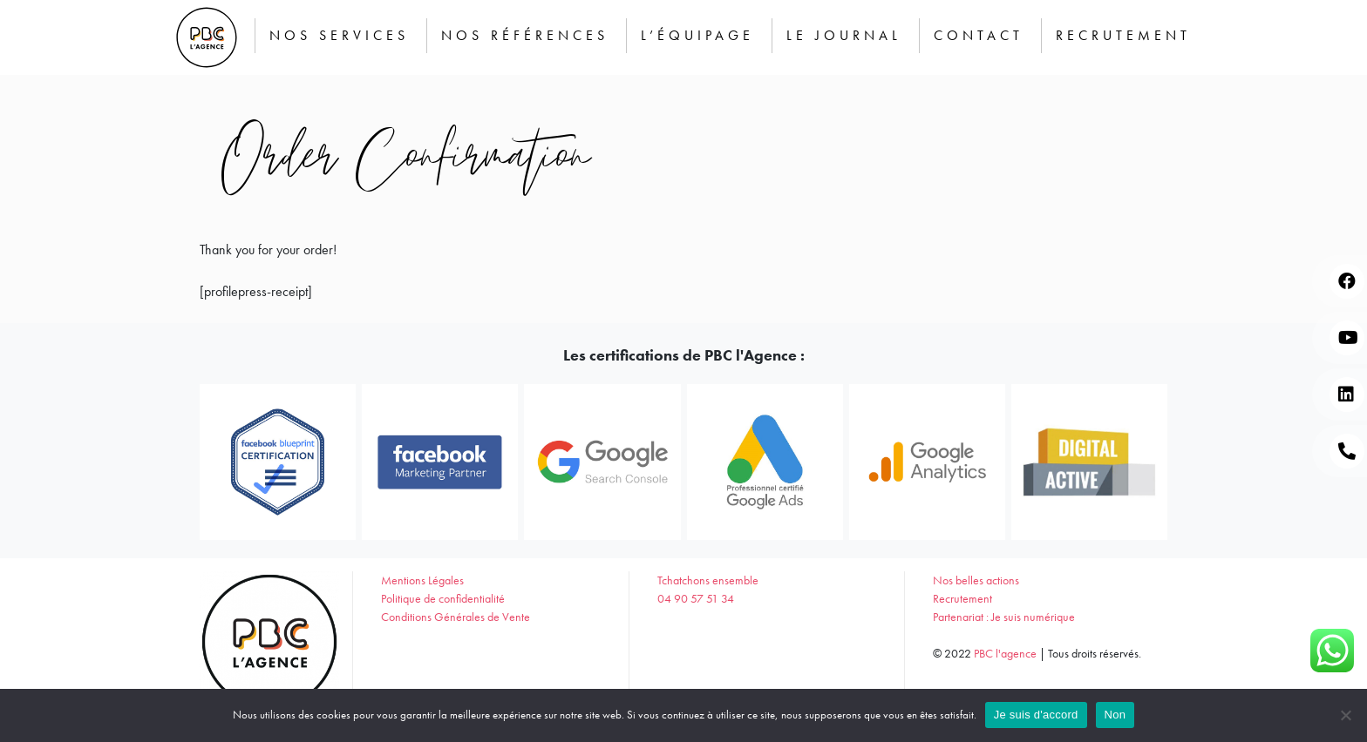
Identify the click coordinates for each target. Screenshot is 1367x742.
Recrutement (1123, 35)
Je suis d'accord (1036, 714)
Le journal (843, 35)
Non (1115, 714)
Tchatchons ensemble (707, 580)
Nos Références (525, 35)
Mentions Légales (422, 580)
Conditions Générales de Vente (455, 616)
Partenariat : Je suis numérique (1004, 616)
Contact (979, 35)
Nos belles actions (976, 580)
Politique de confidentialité (443, 598)
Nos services (339, 35)
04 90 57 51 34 (695, 598)
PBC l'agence (1005, 653)
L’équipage (697, 35)
